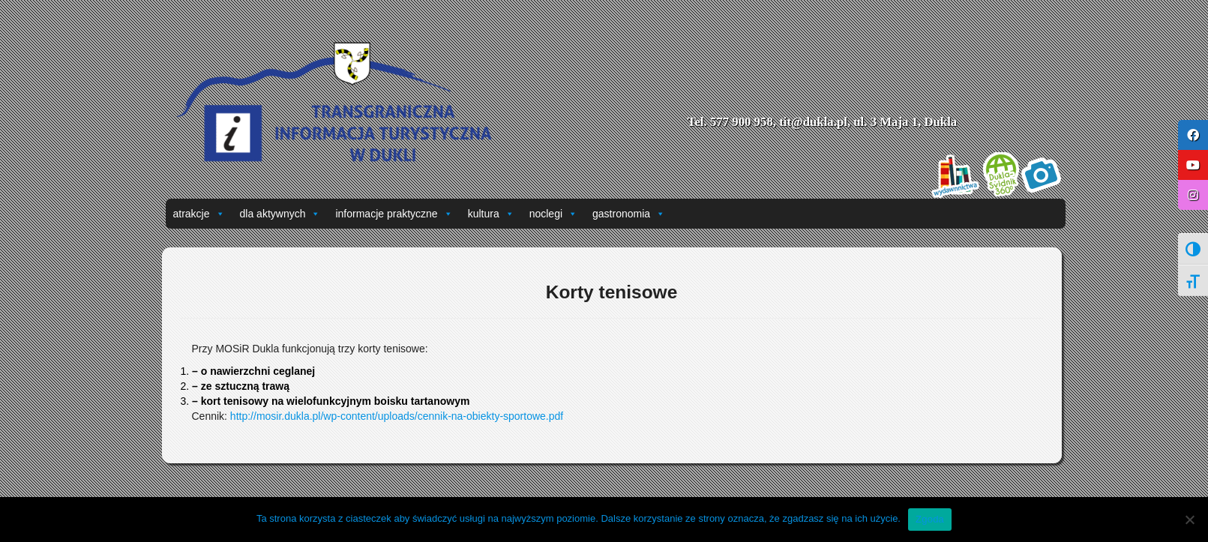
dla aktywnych (280, 214)
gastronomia (628, 214)
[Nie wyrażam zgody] (1189, 519)
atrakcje (199, 214)
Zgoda (930, 519)
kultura (491, 214)
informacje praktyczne (393, 214)
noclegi (553, 214)
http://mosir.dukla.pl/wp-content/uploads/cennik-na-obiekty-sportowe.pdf (396, 416)
